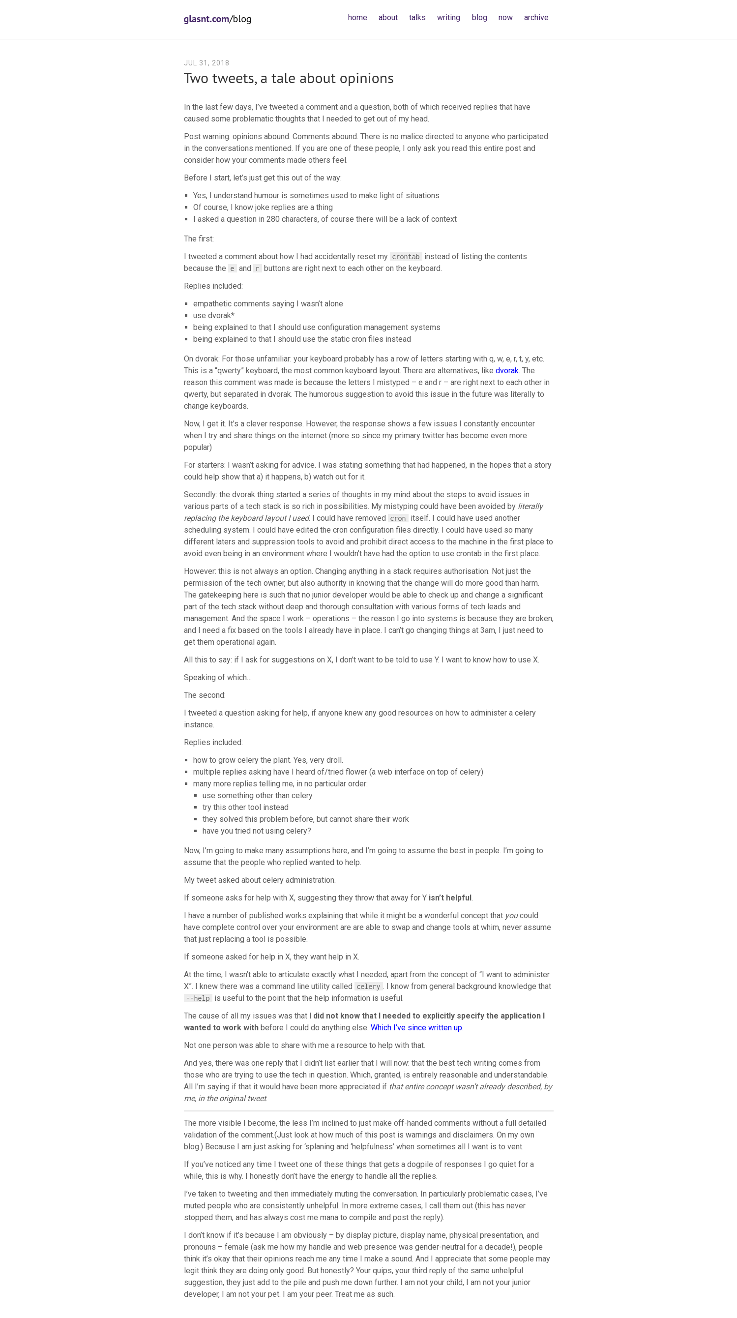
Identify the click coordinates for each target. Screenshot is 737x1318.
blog (479, 17)
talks (417, 17)
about (388, 17)
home (357, 17)
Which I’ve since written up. (417, 1027)
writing (448, 17)
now (506, 17)
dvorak (507, 370)
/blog (218, 18)
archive (536, 17)
